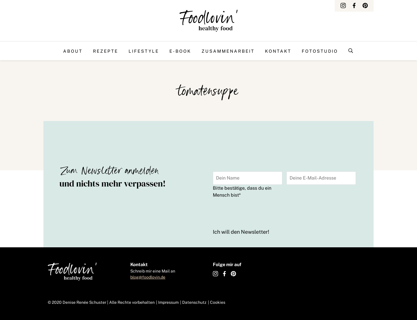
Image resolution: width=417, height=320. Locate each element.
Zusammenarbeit (228, 51)
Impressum (168, 302)
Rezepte (105, 51)
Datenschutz (194, 302)
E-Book (180, 51)
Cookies (217, 302)
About (73, 51)
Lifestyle (144, 51)
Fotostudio (320, 51)
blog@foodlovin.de (147, 277)
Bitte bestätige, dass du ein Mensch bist (242, 191)
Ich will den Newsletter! (241, 232)
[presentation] (257, 212)
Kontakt (278, 51)
